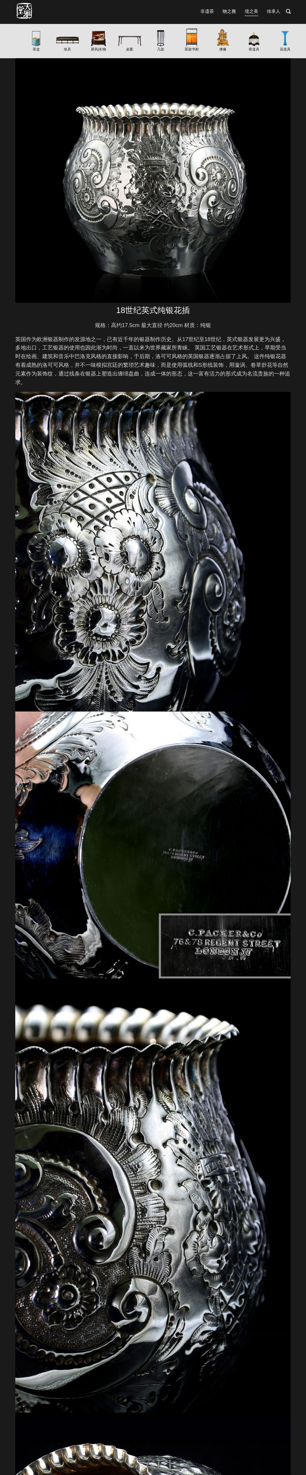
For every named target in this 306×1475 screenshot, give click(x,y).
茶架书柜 (191, 49)
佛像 (222, 49)
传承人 (273, 11)
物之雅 (229, 11)
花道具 (285, 49)
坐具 (67, 49)
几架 (160, 49)
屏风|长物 (98, 49)
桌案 (129, 49)
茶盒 (36, 49)
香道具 (254, 49)
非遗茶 (207, 11)
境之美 (251, 11)
